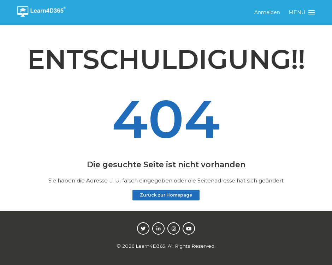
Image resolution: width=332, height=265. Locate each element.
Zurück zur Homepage (166, 195)
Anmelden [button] (267, 12)
